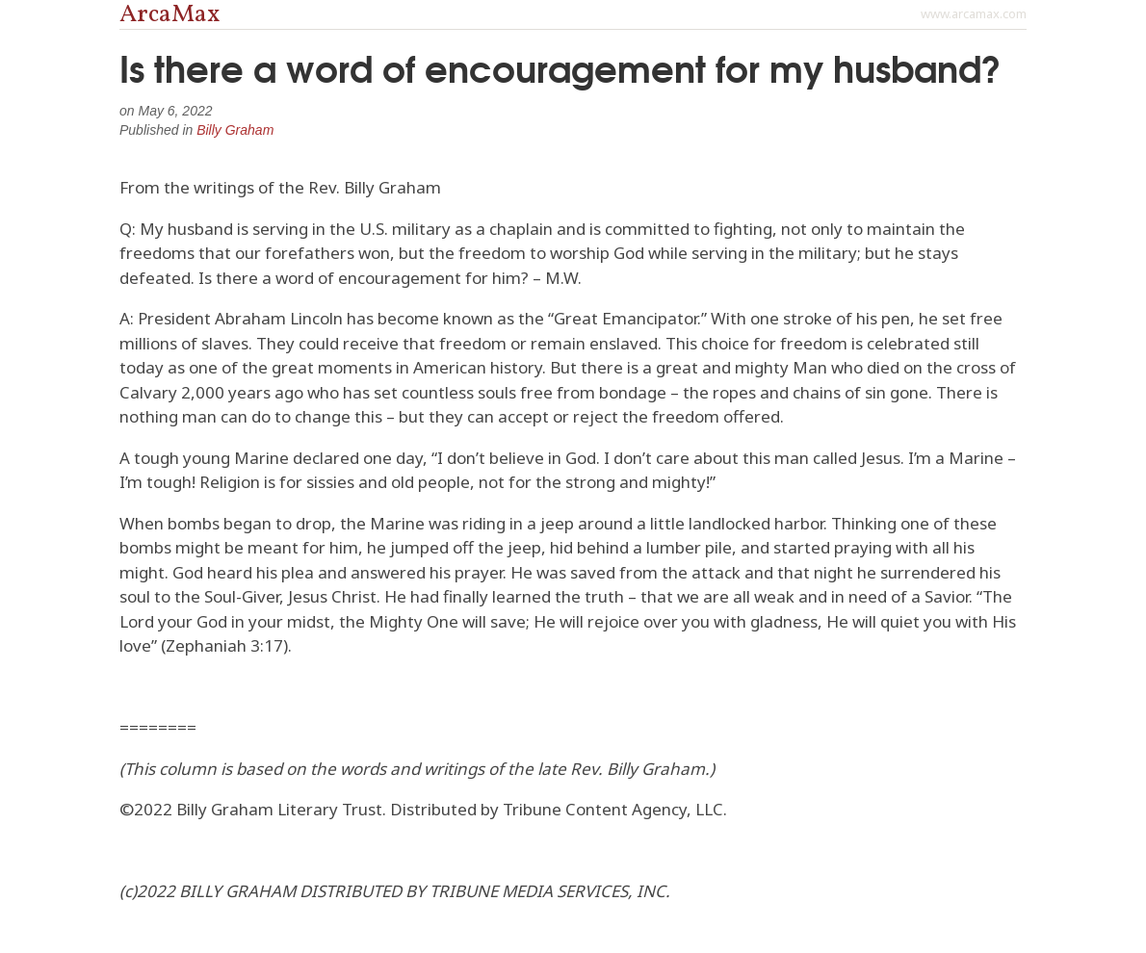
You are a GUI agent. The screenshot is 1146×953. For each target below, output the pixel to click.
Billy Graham (234, 130)
